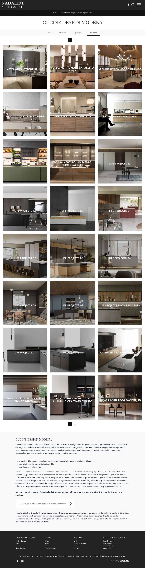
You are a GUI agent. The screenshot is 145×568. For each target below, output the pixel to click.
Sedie (17, 546)
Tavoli (17, 543)
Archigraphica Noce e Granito (119, 69)
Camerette (77, 546)
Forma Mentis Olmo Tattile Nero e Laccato (72, 163)
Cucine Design (70, 13)
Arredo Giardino (109, 546)
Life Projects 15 (25, 211)
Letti (75, 541)
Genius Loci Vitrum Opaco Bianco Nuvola (25, 400)
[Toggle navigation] (139, 4)
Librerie (47, 546)
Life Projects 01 (119, 211)
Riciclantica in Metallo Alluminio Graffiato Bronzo (72, 400)
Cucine (61, 13)
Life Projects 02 (25, 258)
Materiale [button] (62, 32)
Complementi (107, 541)
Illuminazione (107, 543)
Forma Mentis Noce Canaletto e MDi (72, 69)
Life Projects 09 (72, 305)
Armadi (76, 548)
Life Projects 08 (25, 305)
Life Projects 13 (119, 163)
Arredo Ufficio (108, 548)
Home (55, 13)
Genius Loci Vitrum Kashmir (25, 116)
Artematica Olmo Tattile (120, 116)
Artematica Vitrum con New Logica (25, 163)
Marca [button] (49, 32)
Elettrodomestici (20, 548)
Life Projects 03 (72, 258)
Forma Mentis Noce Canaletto (120, 400)
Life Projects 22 (72, 352)
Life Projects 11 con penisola (120, 305)
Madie (47, 543)
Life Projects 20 (72, 211)
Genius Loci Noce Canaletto (72, 116)
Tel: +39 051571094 (97, 556)
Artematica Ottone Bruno (25, 69)
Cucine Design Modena (84, 13)
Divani (47, 541)
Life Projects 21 (25, 352)
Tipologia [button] (77, 32)
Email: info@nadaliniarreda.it (115, 556)
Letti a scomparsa (80, 543)
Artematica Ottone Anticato (120, 352)
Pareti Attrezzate (50, 548)
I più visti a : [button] (93, 32)
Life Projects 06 (120, 258)
